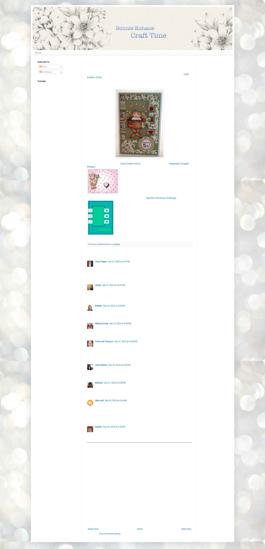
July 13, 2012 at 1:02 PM (114, 306)
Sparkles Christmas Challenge (161, 198)
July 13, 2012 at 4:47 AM (119, 261)
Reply (97, 275)
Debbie (98, 306)
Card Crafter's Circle (130, 163)
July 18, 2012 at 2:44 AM (116, 400)
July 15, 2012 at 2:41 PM (119, 365)
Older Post (186, 529)
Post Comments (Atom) (110, 534)
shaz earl (99, 400)
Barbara (99, 383)
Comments (46, 72)
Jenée (98, 285)
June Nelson (101, 365)
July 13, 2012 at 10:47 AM (113, 285)
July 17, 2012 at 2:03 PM (115, 383)
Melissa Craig (101, 323)
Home (38, 52)
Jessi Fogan (101, 261)
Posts (43, 67)
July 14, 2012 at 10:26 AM (125, 341)
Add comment (95, 445)
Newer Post (93, 529)
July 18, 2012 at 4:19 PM (114, 427)
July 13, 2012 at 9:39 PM (120, 323)
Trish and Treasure (104, 341)
